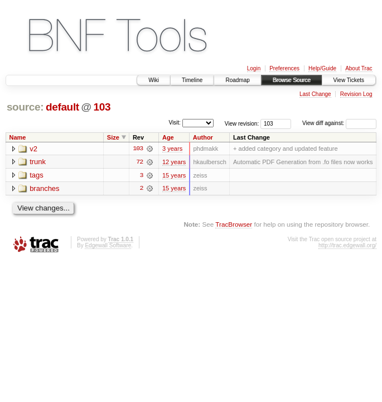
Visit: (174, 122)
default (62, 107)
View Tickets (348, 80)
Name (17, 137)
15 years (174, 175)
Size (113, 137)
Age (168, 137)
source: (25, 107)
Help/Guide (322, 68)
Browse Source (292, 80)
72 (139, 161)
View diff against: (339, 123)
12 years (174, 162)
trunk (38, 162)
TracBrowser (233, 224)
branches (44, 189)
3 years (172, 148)
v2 (33, 149)
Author (203, 137)
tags (36, 175)
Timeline (192, 80)
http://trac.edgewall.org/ (347, 246)
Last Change (315, 94)
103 (102, 107)
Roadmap (237, 80)
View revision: (242, 123)
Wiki (153, 80)
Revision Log (356, 94)
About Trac (358, 68)
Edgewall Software (108, 246)
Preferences (284, 68)
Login (253, 68)
